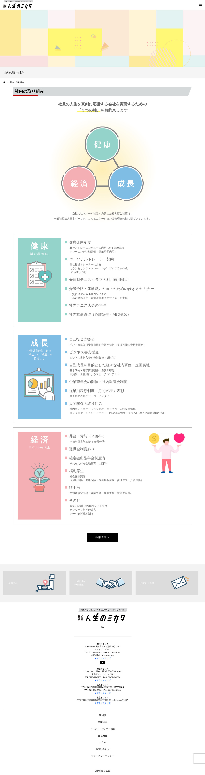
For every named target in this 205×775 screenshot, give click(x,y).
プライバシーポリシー (102, 756)
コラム (102, 742)
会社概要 (102, 735)
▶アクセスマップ (102, 658)
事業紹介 (102, 722)
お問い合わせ (102, 749)
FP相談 (102, 715)
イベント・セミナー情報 (102, 729)
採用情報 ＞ (102, 537)
